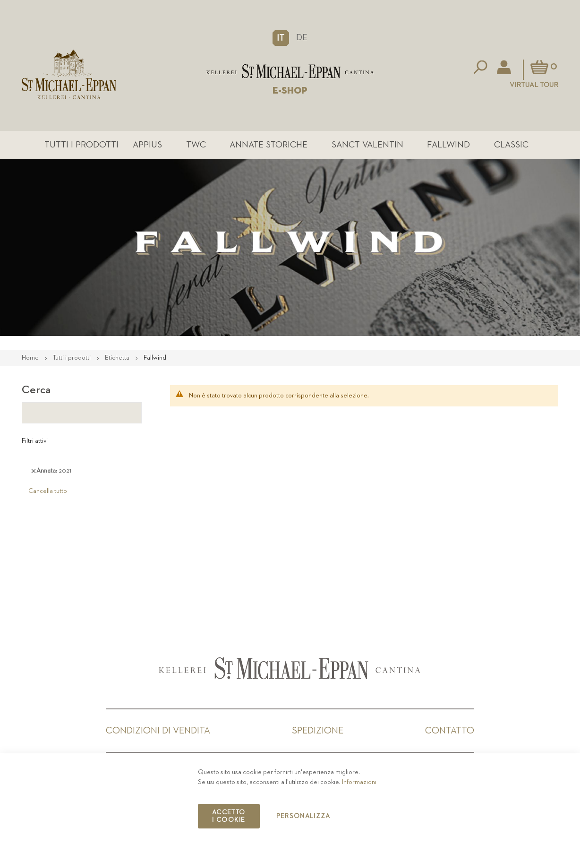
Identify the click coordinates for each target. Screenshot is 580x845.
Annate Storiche (268, 144)
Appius (147, 144)
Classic (511, 144)
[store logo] (290, 71)
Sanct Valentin (367, 144)
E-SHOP (290, 90)
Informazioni (359, 782)
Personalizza (303, 816)
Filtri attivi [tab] (35, 441)
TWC (196, 144)
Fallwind (448, 144)
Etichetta (118, 357)
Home (31, 357)
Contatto (449, 730)
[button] (281, 37)
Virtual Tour (534, 84)
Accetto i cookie (228, 816)
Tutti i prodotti (81, 144)
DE (301, 37)
